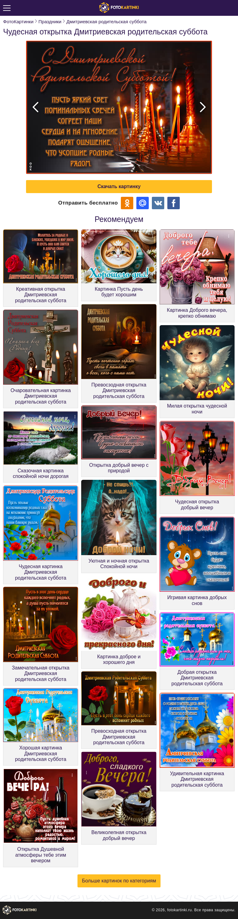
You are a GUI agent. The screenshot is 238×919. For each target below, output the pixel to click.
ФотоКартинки (18, 21)
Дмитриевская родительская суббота (106, 21)
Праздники (49, 21)
